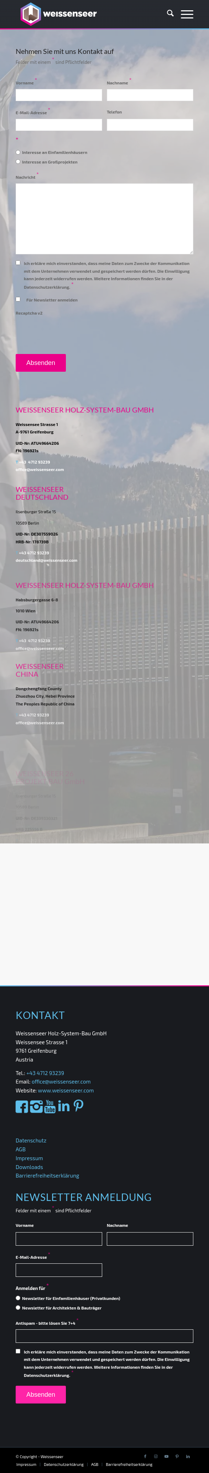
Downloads (29, 1167)
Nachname (119, 82)
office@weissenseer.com (61, 1081)
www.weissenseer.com (66, 1090)
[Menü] (183, 14)
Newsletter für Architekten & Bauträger (61, 1307)
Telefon (114, 111)
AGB (21, 1149)
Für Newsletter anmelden (52, 299)
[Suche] (167, 14)
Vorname (26, 82)
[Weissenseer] (87, 14)
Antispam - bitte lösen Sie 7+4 (47, 1322)
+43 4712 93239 (34, 475)
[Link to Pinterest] (177, 1456)
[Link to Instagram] (156, 1456)
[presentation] (70, 334)
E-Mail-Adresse (33, 112)
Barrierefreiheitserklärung (47, 1175)
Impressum (29, 1158)
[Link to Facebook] (145, 1456)
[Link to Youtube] (166, 1456)
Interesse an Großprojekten (50, 161)
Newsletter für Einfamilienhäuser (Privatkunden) (71, 1298)
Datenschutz (31, 1140)
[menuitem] (167, 14)
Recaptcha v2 (29, 312)
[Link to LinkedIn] (188, 1456)
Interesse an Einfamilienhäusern (54, 152)
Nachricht (27, 177)
